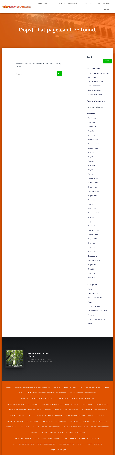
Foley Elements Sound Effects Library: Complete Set (46, 393)
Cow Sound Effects (95, 90)
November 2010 (93, 230)
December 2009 (93, 256)
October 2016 (93, 148)
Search (89, 57)
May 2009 (91, 273)
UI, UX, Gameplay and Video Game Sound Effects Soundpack (86, 427)
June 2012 (91, 200)
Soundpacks (73, 4)
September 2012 (94, 191)
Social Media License (100, 421)
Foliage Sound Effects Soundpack (83, 393)
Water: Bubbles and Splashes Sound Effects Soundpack (63, 433)
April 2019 (91, 135)
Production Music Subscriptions (94, 410)
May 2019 (91, 131)
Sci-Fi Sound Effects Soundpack (54, 421)
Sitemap (86, 421)
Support (108, 9)
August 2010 (92, 239)
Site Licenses (75, 421)
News (90, 302)
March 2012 (92, 209)
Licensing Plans (105, 4)
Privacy (48, 410)
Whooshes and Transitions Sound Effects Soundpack (34, 444)
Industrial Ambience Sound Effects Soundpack (60, 404)
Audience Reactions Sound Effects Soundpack (32, 387)
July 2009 (91, 269)
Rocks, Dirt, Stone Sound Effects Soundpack (45, 416)
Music (90, 289)
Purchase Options (88, 4)
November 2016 (93, 144)
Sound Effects (42, 4)
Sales (90, 324)
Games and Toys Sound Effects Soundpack (37, 398)
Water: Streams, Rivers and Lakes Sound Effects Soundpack (37, 438)
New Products (93, 293)
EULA (107, 387)
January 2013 (92, 187)
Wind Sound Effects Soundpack (71, 444)
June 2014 (91, 165)
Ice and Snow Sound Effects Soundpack (22, 404)
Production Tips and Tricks (97, 311)
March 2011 (92, 226)
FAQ (20, 393)
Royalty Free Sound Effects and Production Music (85, 416)
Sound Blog (11, 427)
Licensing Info (87, 404)
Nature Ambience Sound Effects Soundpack (24, 410)
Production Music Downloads (66, 410)
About (8, 387)
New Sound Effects (95, 298)
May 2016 (91, 157)
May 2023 (91, 122)
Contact (57, 387)
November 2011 (93, 213)
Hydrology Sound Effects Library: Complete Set (76, 398)
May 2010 (91, 247)
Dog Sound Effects (94, 86)
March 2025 (92, 118)
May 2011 (91, 221)
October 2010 (93, 234)
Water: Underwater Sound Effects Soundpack (83, 438)
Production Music (58, 4)
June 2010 (91, 243)
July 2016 (91, 152)
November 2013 (93, 178)
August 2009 (92, 265)
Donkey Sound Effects (96, 81)
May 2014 (91, 170)
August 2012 (92, 196)
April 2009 (91, 278)
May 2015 (91, 161)
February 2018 (93, 140)
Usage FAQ (34, 433)
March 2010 (92, 252)
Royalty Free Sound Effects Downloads (22, 421)
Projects (91, 315)
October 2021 (93, 127)
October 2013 (93, 183)
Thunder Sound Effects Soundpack (46, 427)
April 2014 (91, 174)
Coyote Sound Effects (96, 94)
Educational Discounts (73, 387)
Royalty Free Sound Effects (97, 319)
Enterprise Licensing (94, 387)
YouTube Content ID (94, 444)
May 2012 (91, 204)
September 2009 (94, 260)
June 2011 (91, 217)
